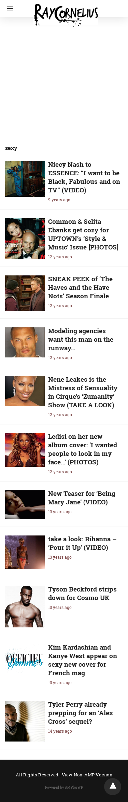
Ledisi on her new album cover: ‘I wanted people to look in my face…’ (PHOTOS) (82, 449)
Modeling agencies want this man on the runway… (80, 339)
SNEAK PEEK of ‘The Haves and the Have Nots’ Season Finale (80, 287)
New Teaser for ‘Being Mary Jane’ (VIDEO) (81, 497)
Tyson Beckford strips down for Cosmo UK (82, 593)
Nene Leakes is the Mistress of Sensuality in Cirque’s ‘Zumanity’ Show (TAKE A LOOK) (82, 392)
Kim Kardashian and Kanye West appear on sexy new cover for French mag (82, 660)
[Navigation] (8, 8)
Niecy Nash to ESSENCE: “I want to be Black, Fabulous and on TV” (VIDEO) (84, 177)
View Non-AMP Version (87, 775)
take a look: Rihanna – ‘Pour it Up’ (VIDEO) (82, 543)
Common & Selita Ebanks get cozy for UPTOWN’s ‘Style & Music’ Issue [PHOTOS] (83, 234)
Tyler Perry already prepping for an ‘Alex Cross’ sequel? (80, 712)
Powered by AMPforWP (64, 787)
